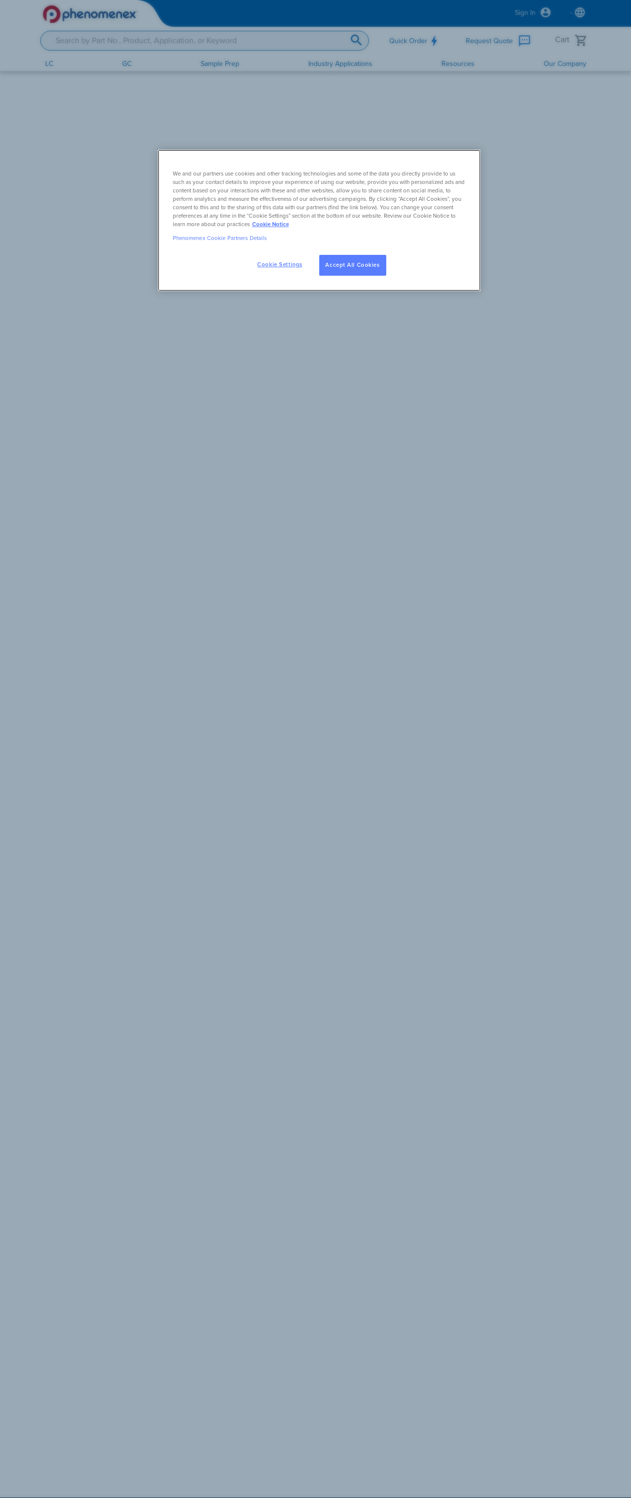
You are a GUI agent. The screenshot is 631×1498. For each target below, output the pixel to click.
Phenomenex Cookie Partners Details (220, 238)
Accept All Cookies (352, 265)
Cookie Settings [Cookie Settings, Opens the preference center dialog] (279, 264)
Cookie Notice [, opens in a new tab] (270, 224)
